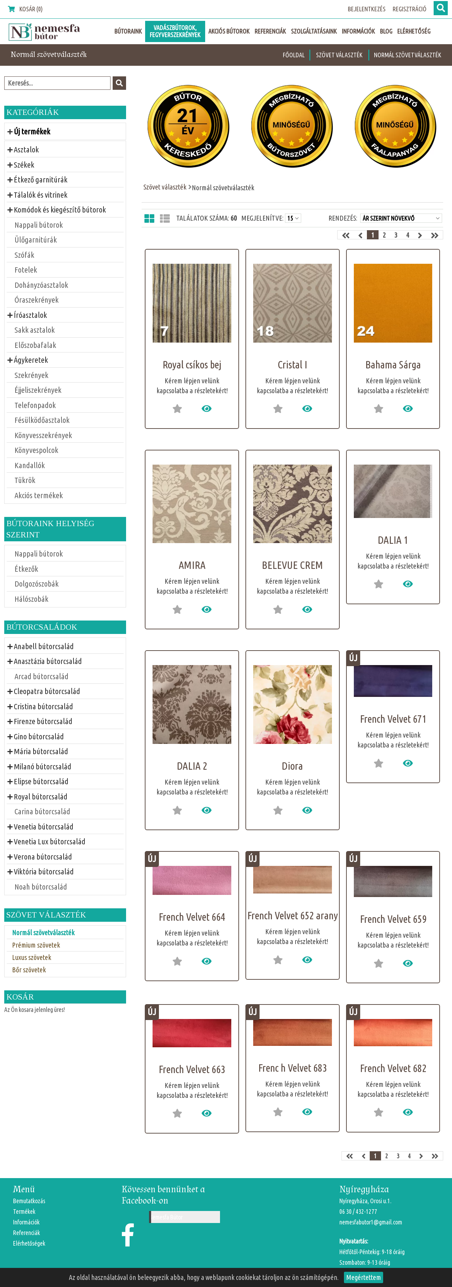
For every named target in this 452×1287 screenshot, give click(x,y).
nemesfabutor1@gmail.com (370, 1222)
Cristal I (292, 365)
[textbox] (57, 83)
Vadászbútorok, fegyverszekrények (175, 31)
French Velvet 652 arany (292, 915)
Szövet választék (340, 55)
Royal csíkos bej (191, 365)
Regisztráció (410, 9)
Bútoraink (128, 31)
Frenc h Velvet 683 (292, 1068)
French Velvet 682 (393, 1068)
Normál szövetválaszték (407, 55)
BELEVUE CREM (292, 565)
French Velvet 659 (393, 919)
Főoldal (294, 55)
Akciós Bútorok (229, 31)
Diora (292, 766)
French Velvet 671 (393, 719)
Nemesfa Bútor (166, 1217)
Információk (358, 31)
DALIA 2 (192, 766)
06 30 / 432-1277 (358, 1211)
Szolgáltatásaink (314, 31)
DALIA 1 (393, 540)
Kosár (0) (25, 9)
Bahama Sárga (393, 365)
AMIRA (192, 565)
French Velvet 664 (192, 917)
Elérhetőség (413, 31)
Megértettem (363, 1277)
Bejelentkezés (367, 9)
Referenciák (270, 31)
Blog (386, 31)
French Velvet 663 (192, 1069)
